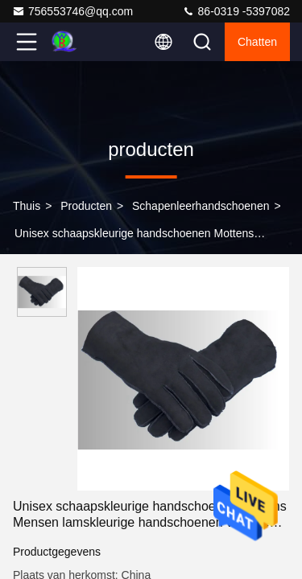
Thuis (26, 205)
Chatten (257, 41)
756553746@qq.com (72, 11)
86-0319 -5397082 (236, 11)
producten (86, 205)
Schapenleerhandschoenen (200, 205)
